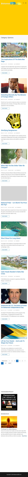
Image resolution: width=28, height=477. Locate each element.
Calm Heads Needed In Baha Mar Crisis (12, 273)
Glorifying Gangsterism (9, 130)
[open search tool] (23, 3)
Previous (4, 361)
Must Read (11, 170)
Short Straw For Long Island (10, 238)
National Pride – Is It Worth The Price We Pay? (14, 204)
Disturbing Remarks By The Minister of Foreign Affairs (13, 96)
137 (6, 363)
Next (10, 363)
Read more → (5, 72)
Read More (24, 436)
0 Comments (17, 64)
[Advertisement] (14, 21)
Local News (11, 207)
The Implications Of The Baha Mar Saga (13, 60)
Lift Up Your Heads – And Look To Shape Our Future (12, 342)
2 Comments (17, 99)
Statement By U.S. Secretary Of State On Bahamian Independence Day (14, 306)
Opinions (10, 64)
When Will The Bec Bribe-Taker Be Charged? (13, 166)
